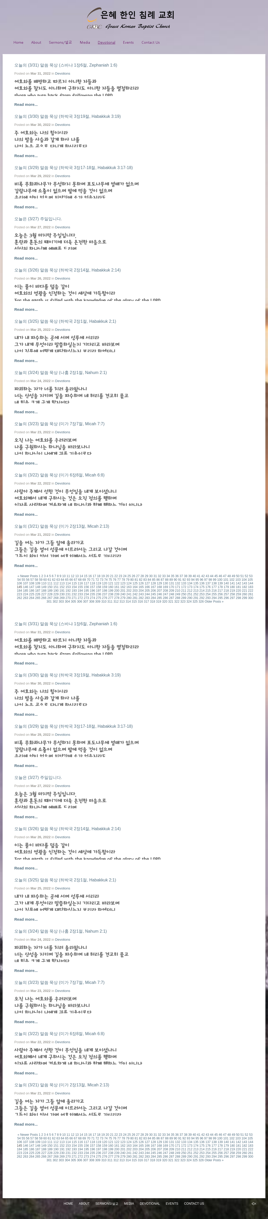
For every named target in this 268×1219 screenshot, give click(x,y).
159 (104, 587)
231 (68, 594)
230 (62, 594)
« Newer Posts (27, 576)
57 (32, 580)
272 (80, 598)
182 (244, 587)
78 (123, 580)
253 (202, 594)
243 (141, 594)
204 (141, 590)
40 (194, 576)
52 (246, 576)
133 (183, 583)
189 (50, 590)
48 (229, 576)
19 (103, 576)
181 (238, 587)
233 (80, 594)
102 (231, 580)
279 (122, 598)
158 (98, 587)
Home (18, 42)
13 (77, 576)
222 (250, 590)
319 (158, 601)
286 (165, 598)
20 (107, 576)
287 (171, 598)
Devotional (106, 42)
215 (207, 590)
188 (43, 590)
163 (129, 587)
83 (145, 580)
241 (129, 594)
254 (207, 594)
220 (238, 590)
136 (202, 583)
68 (79, 580)
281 (135, 598)
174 (196, 587)
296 (226, 598)
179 (226, 587)
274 (92, 598)
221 (244, 590)
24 (124, 576)
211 (183, 590)
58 (36, 580)
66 (71, 580)
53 (250, 576)
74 (105, 580)
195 (86, 590)
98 (210, 580)
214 (202, 590)
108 (31, 583)
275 (98, 598)
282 (141, 598)
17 (94, 576)
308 (91, 601)
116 (80, 583)
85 (153, 580)
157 (92, 587)
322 (177, 601)
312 (116, 601)
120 (104, 583)
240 (122, 594)
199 (110, 590)
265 (37, 598)
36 (176, 576)
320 (164, 601)
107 (25, 583)
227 (43, 594)
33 (163, 576)
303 (61, 601)
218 (226, 590)
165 (141, 587)
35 (172, 576)
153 (68, 587)
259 (238, 594)
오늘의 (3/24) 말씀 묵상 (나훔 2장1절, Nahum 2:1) (60, 372)
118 (92, 583)
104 (244, 580)
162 (122, 587)
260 (244, 594)
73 (101, 580)
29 (146, 576)
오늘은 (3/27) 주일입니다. (38, 219)
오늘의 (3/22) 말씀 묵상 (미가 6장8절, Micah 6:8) (59, 475)
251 (189, 594)
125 (135, 583)
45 (216, 576)
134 (189, 583)
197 (98, 590)
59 (40, 580)
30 (150, 576)
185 (25, 590)
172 (183, 587)
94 (193, 580)
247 (165, 594)
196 (92, 590)
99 (214, 580)
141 (232, 583)
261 (250, 594)
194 (80, 590)
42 (203, 576)
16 (90, 576)
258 (232, 594)
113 (62, 583)
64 (62, 580)
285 (159, 598)
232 (74, 594)
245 (153, 594)
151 (56, 587)
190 (56, 590)
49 (233, 576)
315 (134, 601)
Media (85, 42)
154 (74, 587)
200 (116, 590)
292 (202, 598)
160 (110, 587)
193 (74, 590)
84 (149, 580)
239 (116, 594)
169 (165, 587)
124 (129, 583)
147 (31, 587)
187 (37, 590)
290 (189, 598)
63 (58, 580)
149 (43, 587)
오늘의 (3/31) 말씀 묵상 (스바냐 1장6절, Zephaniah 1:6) (65, 65)
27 (137, 576)
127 (147, 583)
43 (207, 576)
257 (226, 594)
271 (74, 598)
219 (232, 590)
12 (72, 576)
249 (177, 594)
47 (224, 576)
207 (159, 590)
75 (110, 580)
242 (135, 594)
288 (177, 598)
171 (177, 587)
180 (232, 587)
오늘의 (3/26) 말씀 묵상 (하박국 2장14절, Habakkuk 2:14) (67, 270)
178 (220, 587)
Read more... (26, 104)
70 (88, 580)
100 (219, 580)
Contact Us (151, 42)
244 (147, 594)
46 (220, 576)
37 (181, 576)
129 (159, 583)
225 (31, 594)
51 (242, 576)
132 (177, 583)
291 (196, 598)
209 (171, 590)
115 (74, 583)
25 (129, 576)
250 (183, 594)
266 (43, 598)
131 (171, 583)
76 (114, 580)
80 (132, 580)
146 (25, 587)
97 (206, 580)
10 (64, 576)
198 (104, 590)
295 (220, 598)
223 (19, 594)
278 (116, 598)
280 (129, 598)
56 (27, 580)
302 (55, 601)
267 (50, 598)
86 (158, 580)
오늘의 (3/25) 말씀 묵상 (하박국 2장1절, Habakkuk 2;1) (65, 321)
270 (68, 598)
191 (62, 590)
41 (198, 576)
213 (196, 590)
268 (56, 598)
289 (183, 598)
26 (133, 576)
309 (97, 601)
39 (190, 576)
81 (136, 580)
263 (25, 598)
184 (19, 590)
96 (201, 580)
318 (152, 601)
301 (49, 601)
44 (211, 576)
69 (84, 580)
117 (86, 583)
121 (110, 583)
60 (45, 580)
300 (250, 598)
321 (170, 601)
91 (179, 580)
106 (19, 583)
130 (165, 583)
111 (50, 583)
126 (141, 583)
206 (153, 590)
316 (140, 601)
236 (98, 594)
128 (153, 583)
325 (195, 601)
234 (86, 594)
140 (226, 583)
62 (53, 580)
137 (207, 583)
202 (129, 590)
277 (110, 598)
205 (147, 590)
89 (171, 580)
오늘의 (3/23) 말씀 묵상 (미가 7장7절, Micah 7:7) (59, 424)
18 (98, 576)
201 (122, 590)
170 (171, 587)
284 (153, 598)
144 (250, 583)
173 (189, 587)
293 (207, 598)
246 (159, 594)
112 (56, 583)
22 (116, 576)
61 (49, 580)
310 (103, 601)
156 (86, 587)
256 (220, 594)
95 (197, 580)
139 (220, 583)
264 (31, 598)
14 (81, 576)
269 (62, 598)
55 (23, 580)
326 (201, 601)
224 (25, 594)
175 (202, 587)
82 (140, 580)
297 (232, 598)
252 (196, 594)
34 (168, 576)
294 (214, 598)
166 (147, 587)
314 (128, 601)
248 (171, 594)
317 (146, 601)
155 (80, 587)
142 (238, 583)
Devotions (62, 73)
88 (166, 580)
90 (175, 580)
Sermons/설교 (60, 42)
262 (19, 598)
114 (68, 583)
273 (86, 598)
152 (62, 587)
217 (220, 590)
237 (104, 594)
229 (56, 594)
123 (122, 583)
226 (37, 594)
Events (128, 42)
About (36, 42)
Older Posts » (214, 601)
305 (73, 601)
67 (75, 580)
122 (116, 583)
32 (159, 576)
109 (37, 583)
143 (244, 583)
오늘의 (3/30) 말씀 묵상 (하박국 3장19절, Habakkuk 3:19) (67, 116)
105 (250, 580)
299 (244, 598)
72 (97, 580)
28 (142, 576)
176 (207, 587)
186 (31, 590)
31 (155, 576)
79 (127, 580)
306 (79, 601)
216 (214, 590)
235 (92, 594)
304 (67, 601)
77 (119, 580)
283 (147, 598)
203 (135, 590)
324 (189, 601)
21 (111, 576)
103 (238, 580)
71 (92, 580)
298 (238, 598)
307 (85, 601)
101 (225, 580)
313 (122, 601)
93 (188, 580)
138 (214, 583)
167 (153, 587)
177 (214, 587)
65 (66, 580)
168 (159, 587)
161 (116, 587)
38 (185, 576)
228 (50, 594)
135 (196, 583)
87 (162, 580)
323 (183, 601)
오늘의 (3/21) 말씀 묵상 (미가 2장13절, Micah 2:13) (61, 526)
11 (68, 576)
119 (98, 583)
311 (110, 601)
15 (85, 576)
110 (43, 583)
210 (177, 590)
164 (135, 587)
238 (110, 594)
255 (214, 594)
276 (104, 598)
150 (50, 587)
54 (19, 580)
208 (165, 590)
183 (250, 587)
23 (120, 576)
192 (68, 590)
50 (237, 576)
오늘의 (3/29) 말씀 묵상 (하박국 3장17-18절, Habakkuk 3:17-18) (73, 167)
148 (37, 587)
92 (184, 580)
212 (189, 590)
